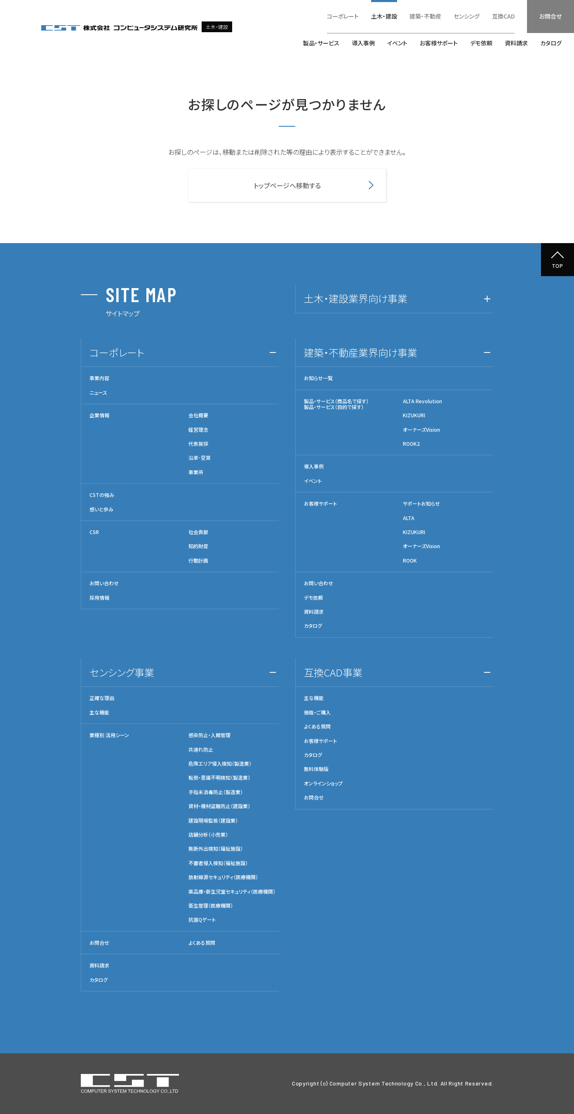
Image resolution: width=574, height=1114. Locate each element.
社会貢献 (198, 532)
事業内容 (99, 378)
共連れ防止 (200, 749)
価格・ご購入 (317, 712)
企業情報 (99, 415)
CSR (94, 532)
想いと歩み (101, 509)
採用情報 (99, 598)
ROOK (410, 560)
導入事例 (363, 43)
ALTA (408, 518)
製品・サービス (321, 43)
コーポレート (343, 16)
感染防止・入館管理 (209, 735)
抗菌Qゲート (202, 919)
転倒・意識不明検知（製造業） (219, 778)
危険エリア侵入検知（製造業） (220, 763)
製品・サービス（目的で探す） (334, 406)
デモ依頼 (481, 43)
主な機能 (99, 712)
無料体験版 (316, 769)
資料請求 (516, 43)
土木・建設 (384, 16)
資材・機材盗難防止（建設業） (219, 806)
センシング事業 (121, 672)
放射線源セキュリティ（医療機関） (223, 877)
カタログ (551, 43)
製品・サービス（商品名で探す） (336, 400)
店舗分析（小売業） (208, 834)
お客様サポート (439, 43)
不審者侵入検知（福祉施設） (218, 863)
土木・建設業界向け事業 (355, 298)
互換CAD (503, 16)
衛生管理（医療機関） (210, 905)
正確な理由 (101, 698)
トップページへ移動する (287, 185)
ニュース (98, 392)
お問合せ (550, 16)
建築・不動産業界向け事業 (360, 352)
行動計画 (198, 560)
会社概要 (198, 415)
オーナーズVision (421, 430)
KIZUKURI (414, 415)
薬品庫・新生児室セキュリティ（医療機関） (231, 891)
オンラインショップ (323, 783)
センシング (467, 16)
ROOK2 (411, 444)
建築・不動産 (425, 16)
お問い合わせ (104, 583)
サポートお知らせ (421, 503)
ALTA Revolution (422, 401)
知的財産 (198, 546)
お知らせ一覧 (318, 378)
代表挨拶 (198, 444)
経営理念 (198, 430)
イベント (397, 43)
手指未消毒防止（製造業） (215, 792)
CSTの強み (101, 495)
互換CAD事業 (333, 672)
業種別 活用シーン (109, 735)
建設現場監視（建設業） (213, 820)
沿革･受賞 (199, 458)
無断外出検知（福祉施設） (215, 848)
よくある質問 (201, 943)
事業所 (195, 472)
